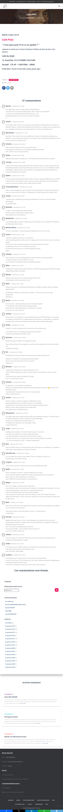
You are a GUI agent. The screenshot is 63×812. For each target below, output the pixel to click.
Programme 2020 (10, 648)
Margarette (10, 413)
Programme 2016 (10, 635)
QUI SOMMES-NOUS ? (21, 1)
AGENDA (18, 800)
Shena (8, 155)
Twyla (8, 121)
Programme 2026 (10, 667)
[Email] (56, 811)
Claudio (9, 382)
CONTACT (39, 1)
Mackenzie (10, 133)
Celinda (9, 254)
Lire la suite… (23, 703)
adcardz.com (10, 453)
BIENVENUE (10, 800)
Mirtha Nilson (11, 227)
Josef (8, 428)
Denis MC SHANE (10, 697)
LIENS (46, 804)
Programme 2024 (10, 661)
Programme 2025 (10, 664)
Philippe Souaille (11, 717)
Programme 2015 (10, 632)
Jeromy (8, 162)
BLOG (53, 800)
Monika (9, 367)
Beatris (8, 106)
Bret (7, 444)
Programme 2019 (10, 645)
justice (9, 82)
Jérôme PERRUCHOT (10, 614)
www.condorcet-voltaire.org (15, 761)
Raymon (9, 337)
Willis (8, 325)
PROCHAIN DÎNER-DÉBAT (48, 1)
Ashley (8, 534)
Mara (8, 265)
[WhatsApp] (44, 811)
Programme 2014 (10, 629)
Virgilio (9, 462)
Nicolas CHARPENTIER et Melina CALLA (15, 604)
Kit (7, 352)
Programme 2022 (10, 654)
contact (10, 766)
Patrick (8, 517)
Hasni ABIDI (8, 611)
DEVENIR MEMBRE (31, 1)
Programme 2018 (13, 79)
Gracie (8, 234)
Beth (7, 502)
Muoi (8, 284)
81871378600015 (10, 757)
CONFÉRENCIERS (39, 804)
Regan (8, 482)
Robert (8, 175)
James (8, 196)
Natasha (9, 207)
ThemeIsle (37, 808)
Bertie (8, 300)
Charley (9, 144)
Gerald (8, 397)
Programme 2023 (10, 657)
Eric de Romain (9, 601)
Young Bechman (12, 187)
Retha (8, 469)
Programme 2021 (10, 651)
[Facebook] (6, 811)
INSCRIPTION (12, 1)
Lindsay (9, 555)
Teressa (8, 314)
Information (8, 623)
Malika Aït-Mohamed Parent (15, 737)
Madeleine (10, 218)
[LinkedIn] (31, 811)
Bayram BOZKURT (10, 607)
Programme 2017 (10, 638)
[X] (19, 811)
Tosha (8, 544)
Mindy (8, 275)
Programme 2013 (10, 626)
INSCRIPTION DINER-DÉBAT (43, 800)
